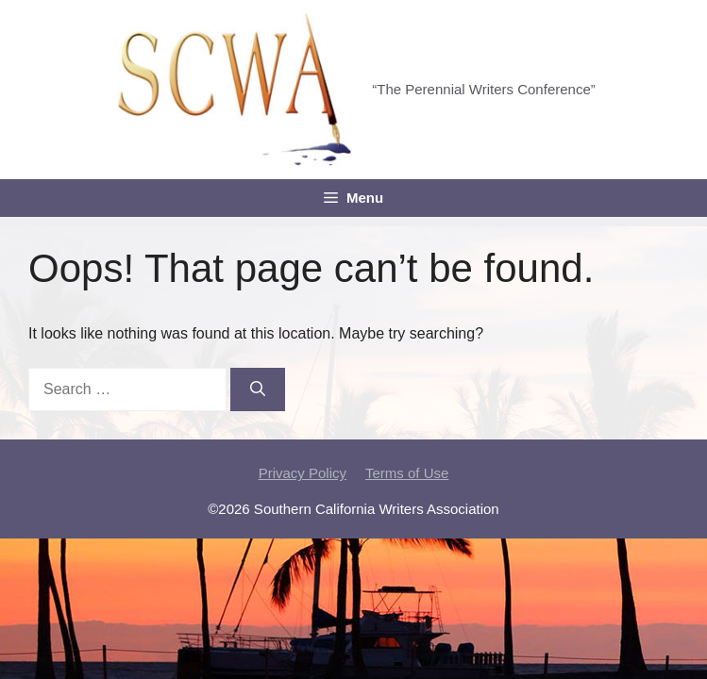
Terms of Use (406, 473)
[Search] (257, 389)
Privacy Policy (302, 473)
